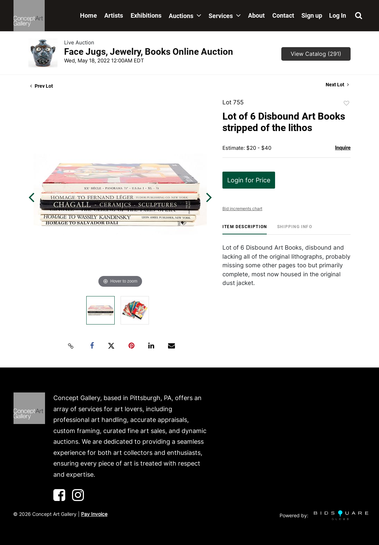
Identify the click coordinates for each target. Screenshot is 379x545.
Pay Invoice (94, 514)
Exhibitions (146, 15)
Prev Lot (41, 86)
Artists (113, 15)
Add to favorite (346, 103)
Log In (337, 15)
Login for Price (248, 180)
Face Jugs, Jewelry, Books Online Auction (148, 51)
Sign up (311, 15)
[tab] (244, 229)
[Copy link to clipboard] (71, 346)
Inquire (343, 148)
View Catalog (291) (316, 53)
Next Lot (337, 84)
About (256, 15)
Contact (283, 15)
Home (88, 15)
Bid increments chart (242, 208)
